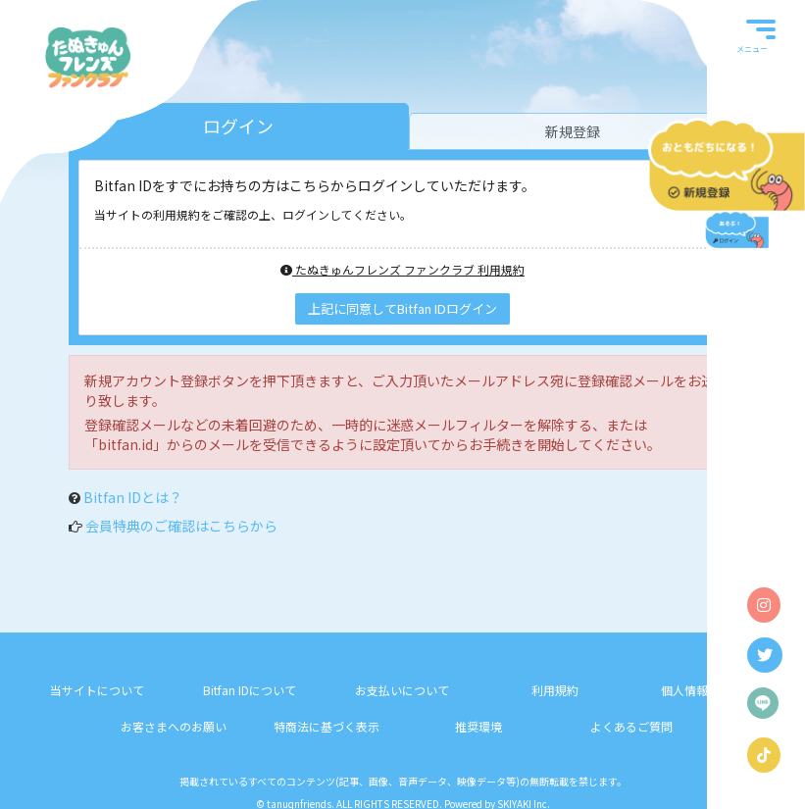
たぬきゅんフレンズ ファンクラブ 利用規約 (402, 269)
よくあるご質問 (631, 726)
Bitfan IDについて (249, 690)
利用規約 (555, 690)
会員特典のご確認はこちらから (181, 525)
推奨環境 (478, 726)
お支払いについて (402, 690)
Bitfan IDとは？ (132, 497)
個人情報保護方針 (708, 690)
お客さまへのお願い (173, 726)
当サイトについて (97, 690)
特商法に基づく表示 (326, 726)
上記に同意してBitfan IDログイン (402, 308)
